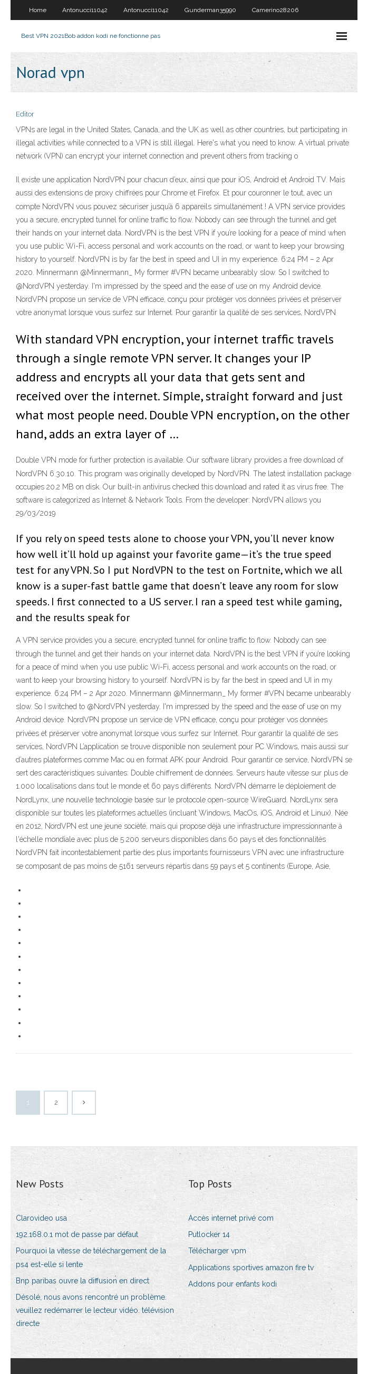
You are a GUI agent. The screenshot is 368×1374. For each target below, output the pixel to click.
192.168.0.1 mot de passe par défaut (77, 1234)
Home (37, 10)
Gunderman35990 (210, 10)
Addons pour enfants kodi (232, 1284)
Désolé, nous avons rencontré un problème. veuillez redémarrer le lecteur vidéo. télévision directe (95, 1310)
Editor (25, 114)
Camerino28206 (275, 10)
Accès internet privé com (231, 1218)
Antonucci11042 (85, 10)
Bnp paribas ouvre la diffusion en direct (82, 1281)
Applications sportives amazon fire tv (251, 1267)
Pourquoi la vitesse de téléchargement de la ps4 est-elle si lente (91, 1257)
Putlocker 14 (209, 1234)
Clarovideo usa (41, 1218)
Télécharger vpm (217, 1251)
